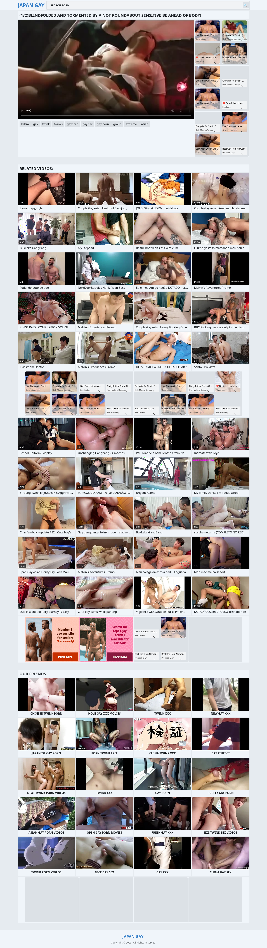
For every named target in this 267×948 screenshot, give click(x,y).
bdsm (25, 124)
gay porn (103, 124)
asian (144, 124)
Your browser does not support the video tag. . (106, 69)
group (117, 124)
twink (46, 124)
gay (35, 124)
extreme (131, 124)
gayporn (72, 124)
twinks (58, 124)
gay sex (87, 124)
